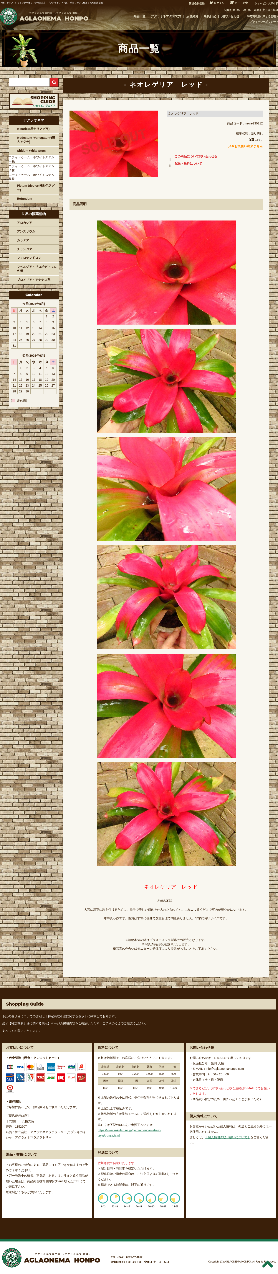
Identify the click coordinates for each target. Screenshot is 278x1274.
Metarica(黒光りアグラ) (33, 129)
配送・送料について (184, 164)
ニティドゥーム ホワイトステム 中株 (33, 159)
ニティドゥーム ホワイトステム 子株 (33, 168)
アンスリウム (26, 231)
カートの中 (241, 3)
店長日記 (210, 16)
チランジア (24, 249)
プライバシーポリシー (263, 21)
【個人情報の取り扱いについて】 (227, 1137)
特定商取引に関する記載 (261, 16)
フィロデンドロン (29, 258)
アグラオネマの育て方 (166, 16)
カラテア (23, 240)
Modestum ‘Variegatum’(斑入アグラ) (36, 140)
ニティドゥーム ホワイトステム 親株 (33, 177)
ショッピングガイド (266, 3)
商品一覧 (139, 16)
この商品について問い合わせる (192, 157)
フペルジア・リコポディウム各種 (36, 269)
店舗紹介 (192, 16)
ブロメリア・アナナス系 (33, 279)
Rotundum (24, 198)
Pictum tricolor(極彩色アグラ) (36, 188)
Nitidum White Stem (31, 150)
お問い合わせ (230, 16)
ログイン (219, 3)
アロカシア (24, 222)
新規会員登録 (197, 3)
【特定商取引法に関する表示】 (66, 1016)
